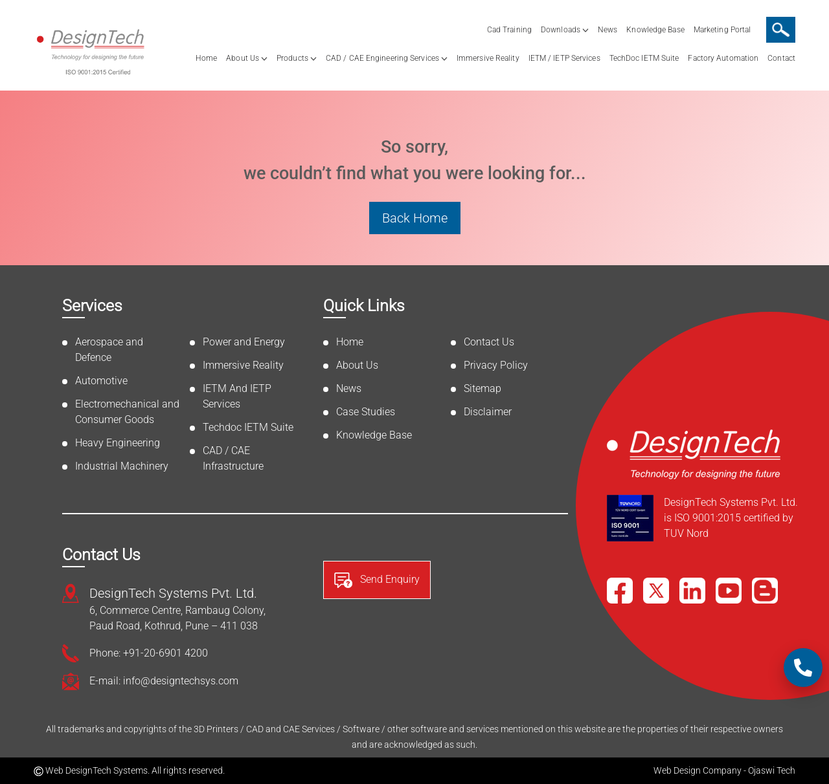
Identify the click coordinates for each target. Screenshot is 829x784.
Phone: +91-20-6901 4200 (148, 653)
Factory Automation (723, 58)
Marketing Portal (722, 29)
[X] (656, 591)
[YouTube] (729, 591)
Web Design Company (697, 770)
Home (206, 58)
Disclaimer (488, 412)
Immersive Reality (488, 58)
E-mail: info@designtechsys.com (163, 681)
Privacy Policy (496, 365)
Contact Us (489, 342)
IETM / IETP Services (564, 58)
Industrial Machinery (121, 466)
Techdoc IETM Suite (248, 427)
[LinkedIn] (692, 591)
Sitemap (482, 388)
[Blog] (765, 591)
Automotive (101, 381)
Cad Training (509, 29)
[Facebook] (620, 591)
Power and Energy (244, 342)
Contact (781, 58)
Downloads (560, 29)
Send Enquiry (377, 580)
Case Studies (365, 412)
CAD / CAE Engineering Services (382, 58)
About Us (242, 58)
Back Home (415, 218)
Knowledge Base (655, 29)
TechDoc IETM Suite (644, 58)
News (607, 29)
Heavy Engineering (117, 443)
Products (292, 58)
